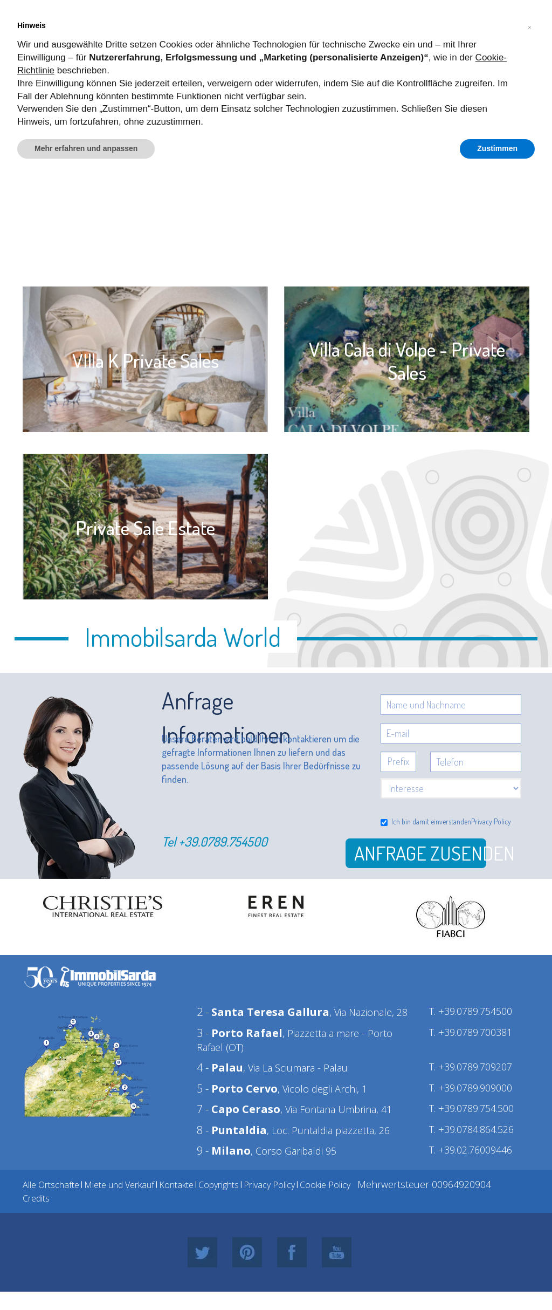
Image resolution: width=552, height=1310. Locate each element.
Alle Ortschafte (51, 1185)
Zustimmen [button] (497, 148)
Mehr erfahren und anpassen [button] (85, 148)
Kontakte (176, 1185)
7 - (238, 1109)
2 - (263, 1012)
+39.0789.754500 (222, 841)
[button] (529, 26)
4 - (220, 1067)
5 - (237, 1088)
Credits (36, 1198)
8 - (232, 1130)
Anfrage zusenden (420, 853)
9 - (224, 1150)
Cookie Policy (325, 1185)
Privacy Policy (491, 821)
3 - (239, 1033)
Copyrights (218, 1185)
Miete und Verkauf (119, 1185)
